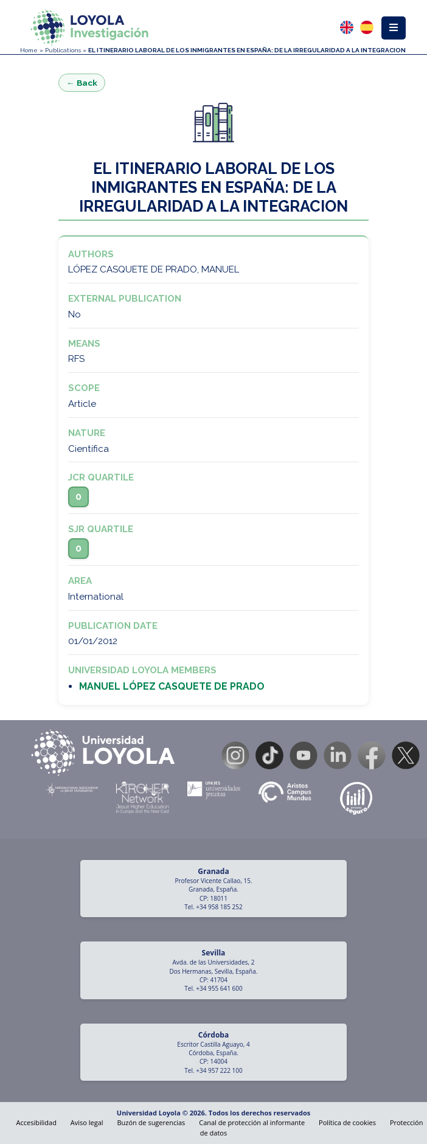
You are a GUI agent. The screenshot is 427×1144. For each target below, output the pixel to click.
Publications (63, 50)
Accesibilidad (36, 1122)
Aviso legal (87, 1122)
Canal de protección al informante (252, 1122)
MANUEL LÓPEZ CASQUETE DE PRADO (172, 686)
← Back (81, 83)
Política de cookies (347, 1122)
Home (29, 50)
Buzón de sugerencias (151, 1122)
